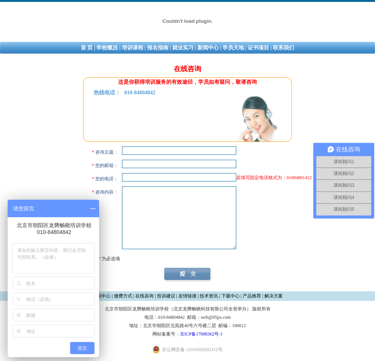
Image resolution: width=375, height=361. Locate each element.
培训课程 (132, 48)
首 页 (87, 48)
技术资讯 (209, 296)
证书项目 (258, 48)
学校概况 (107, 48)
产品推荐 (252, 296)
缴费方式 (123, 296)
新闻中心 (208, 48)
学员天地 (233, 48)
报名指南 (157, 48)
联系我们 (283, 48)
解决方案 (273, 296)
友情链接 (187, 296)
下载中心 (230, 296)
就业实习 (183, 48)
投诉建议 (166, 296)
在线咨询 (144, 296)
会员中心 (101, 296)
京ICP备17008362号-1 (201, 334)
